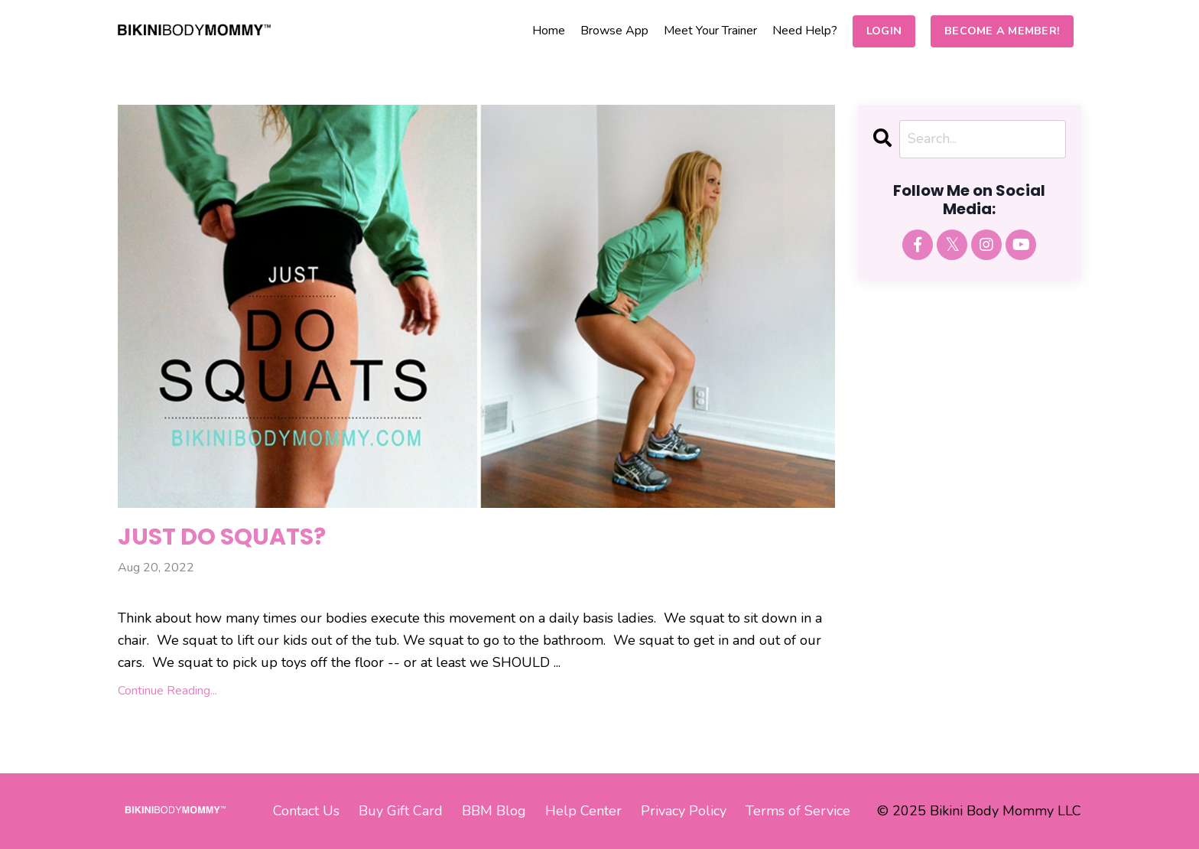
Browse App (614, 30)
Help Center (583, 811)
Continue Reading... (167, 690)
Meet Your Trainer (710, 30)
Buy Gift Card (401, 811)
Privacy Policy (683, 811)
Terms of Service (798, 811)
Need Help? (804, 30)
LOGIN (884, 30)
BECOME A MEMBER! (1002, 30)
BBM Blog (494, 811)
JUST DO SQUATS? (222, 537)
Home (548, 30)
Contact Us (306, 811)
